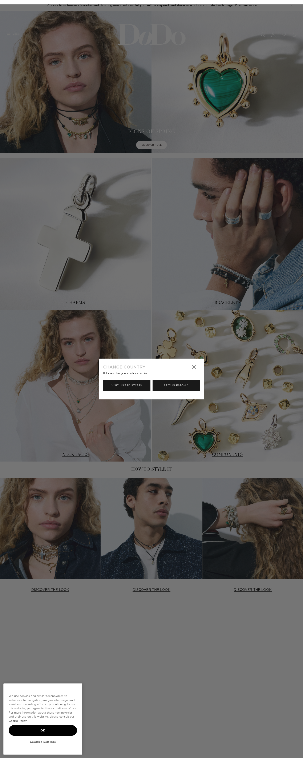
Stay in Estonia (176, 385)
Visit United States (127, 385)
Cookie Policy (18, 720)
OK (42, 730)
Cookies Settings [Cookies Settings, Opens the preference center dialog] (43, 741)
